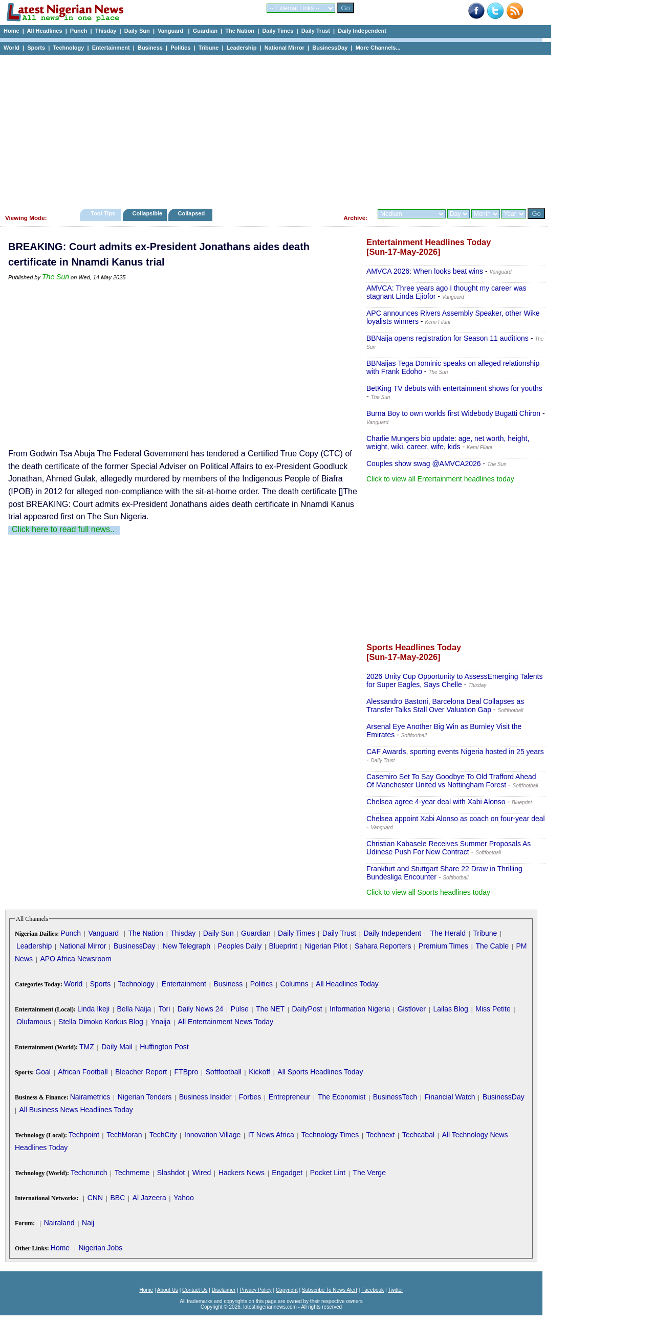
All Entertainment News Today (226, 1022)
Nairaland (59, 1223)
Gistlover (412, 1009)
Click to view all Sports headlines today (428, 892)
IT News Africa (271, 1135)
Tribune (209, 48)
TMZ (86, 1047)
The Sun (55, 277)
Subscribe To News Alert (329, 1290)
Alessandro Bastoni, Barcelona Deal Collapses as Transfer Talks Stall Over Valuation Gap (445, 705)
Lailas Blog (450, 1009)
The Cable (492, 946)
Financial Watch (449, 1097)
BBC (117, 1198)
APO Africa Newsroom (75, 959)
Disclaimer (224, 1290)
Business (150, 48)
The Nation (239, 31)
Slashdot (171, 1172)
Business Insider (205, 1097)
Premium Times (443, 946)
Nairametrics (90, 1097)
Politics (180, 48)
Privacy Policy (255, 1290)
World (11, 48)
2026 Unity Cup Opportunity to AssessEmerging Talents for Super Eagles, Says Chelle (454, 680)
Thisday (106, 31)
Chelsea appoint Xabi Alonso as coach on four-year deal (455, 818)
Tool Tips (102, 213)
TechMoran (124, 1135)
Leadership (242, 48)
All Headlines (44, 31)
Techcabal (418, 1135)
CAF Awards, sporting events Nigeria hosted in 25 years (455, 751)
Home (11, 31)
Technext (380, 1135)
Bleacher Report (141, 1072)
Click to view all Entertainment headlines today (440, 479)
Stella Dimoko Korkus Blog (100, 1022)
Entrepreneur (290, 1097)
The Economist (341, 1097)
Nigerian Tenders (145, 1097)
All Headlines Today (347, 984)
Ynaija (160, 1022)
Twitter (395, 1290)
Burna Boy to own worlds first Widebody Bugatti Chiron (453, 413)
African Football (82, 1072)
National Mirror (284, 48)
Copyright (287, 1290)
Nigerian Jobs (101, 1248)
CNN (95, 1198)
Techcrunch (89, 1172)
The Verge (369, 1172)
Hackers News (242, 1172)
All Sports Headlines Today (320, 1072)
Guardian (205, 31)
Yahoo (183, 1198)
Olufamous (33, 1022)
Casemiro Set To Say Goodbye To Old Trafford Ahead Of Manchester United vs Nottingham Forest (451, 781)
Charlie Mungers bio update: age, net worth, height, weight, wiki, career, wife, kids (447, 442)
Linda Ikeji (93, 1009)
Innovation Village (212, 1135)
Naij (88, 1223)
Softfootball (224, 1072)
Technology (68, 48)
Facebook (372, 1290)
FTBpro (186, 1072)
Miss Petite (492, 1009)
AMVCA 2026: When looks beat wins (424, 271)
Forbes (250, 1097)
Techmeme (132, 1172)
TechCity (163, 1135)
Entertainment (111, 48)
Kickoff (259, 1072)
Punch (79, 31)
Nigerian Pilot (325, 946)
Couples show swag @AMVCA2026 (423, 463)
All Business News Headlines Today (76, 1110)
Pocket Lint (327, 1172)
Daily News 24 (200, 1009)
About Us (167, 1290)
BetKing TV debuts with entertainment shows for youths (454, 388)
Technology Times (330, 1135)
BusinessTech (395, 1097)
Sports (36, 48)
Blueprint (283, 946)
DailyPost (307, 1009)
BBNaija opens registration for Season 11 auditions (447, 338)
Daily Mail (117, 1047)
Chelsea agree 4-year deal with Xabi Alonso (436, 802)
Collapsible (147, 213)
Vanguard (171, 31)
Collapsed (192, 213)
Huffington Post (164, 1047)
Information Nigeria (360, 1009)
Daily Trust (315, 31)
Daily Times (277, 31)
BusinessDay (329, 48)
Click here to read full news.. (63, 529)
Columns (294, 984)
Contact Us (194, 1290)
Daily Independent (362, 31)
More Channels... (378, 48)
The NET (270, 1009)
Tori (164, 1009)
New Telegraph (186, 946)
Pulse (240, 1009)
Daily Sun (137, 31)
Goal (43, 1072)
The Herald (448, 933)
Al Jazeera (149, 1198)
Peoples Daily (240, 946)
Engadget (287, 1172)
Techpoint (84, 1135)
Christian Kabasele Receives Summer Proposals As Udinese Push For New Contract (448, 848)
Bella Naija (134, 1009)
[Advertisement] (271, 129)
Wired (201, 1172)
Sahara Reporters (383, 946)
